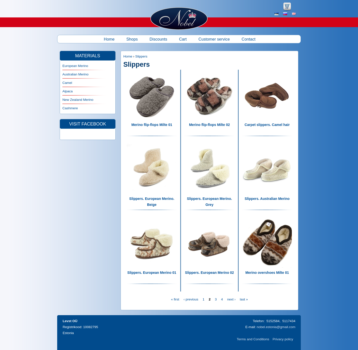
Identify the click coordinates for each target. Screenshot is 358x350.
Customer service (214, 39)
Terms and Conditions (253, 339)
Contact (249, 39)
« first (175, 299)
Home (109, 39)
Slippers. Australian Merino (267, 199)
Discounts (158, 39)
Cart (183, 39)
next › (231, 299)
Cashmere (70, 108)
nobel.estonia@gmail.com (276, 327)
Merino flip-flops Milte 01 (151, 125)
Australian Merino (75, 74)
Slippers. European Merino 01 (151, 273)
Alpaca (67, 91)
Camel (67, 83)
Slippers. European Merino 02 (209, 273)
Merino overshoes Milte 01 (267, 273)
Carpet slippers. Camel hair (267, 125)
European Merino (75, 66)
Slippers (141, 56)
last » (244, 299)
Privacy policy (282, 339)
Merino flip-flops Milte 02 (209, 125)
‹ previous (190, 299)
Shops (132, 39)
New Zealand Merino (77, 100)
